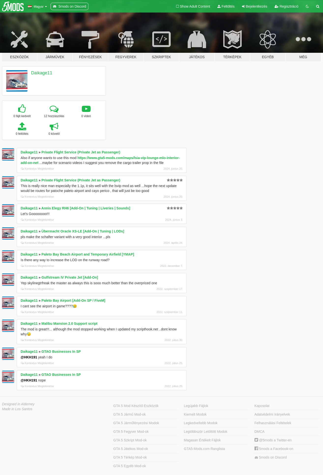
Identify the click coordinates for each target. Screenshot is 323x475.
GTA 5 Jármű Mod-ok (129, 414)
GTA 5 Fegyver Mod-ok (131, 432)
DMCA (259, 432)
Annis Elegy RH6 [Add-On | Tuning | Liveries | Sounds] (85, 208)
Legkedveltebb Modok (201, 423)
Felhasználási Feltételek (272, 423)
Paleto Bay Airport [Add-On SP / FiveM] (73, 300)
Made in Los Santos (17, 409)
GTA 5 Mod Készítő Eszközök (135, 406)
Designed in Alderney (18, 404)
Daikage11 (41, 72)
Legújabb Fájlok (196, 406)
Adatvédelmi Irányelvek (272, 414)
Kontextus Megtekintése (37, 168)
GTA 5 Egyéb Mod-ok (129, 466)
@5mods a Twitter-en (273, 440)
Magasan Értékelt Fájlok (202, 440)
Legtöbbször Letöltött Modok (205, 432)
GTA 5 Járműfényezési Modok (136, 423)
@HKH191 (29, 357)
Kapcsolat (261, 406)
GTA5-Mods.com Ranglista (204, 449)
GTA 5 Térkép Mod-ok (130, 457)
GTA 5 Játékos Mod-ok (130, 449)
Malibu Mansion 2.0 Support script (70, 324)
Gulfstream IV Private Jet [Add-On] (70, 277)
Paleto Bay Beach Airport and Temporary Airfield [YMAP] (88, 254)
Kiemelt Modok (195, 414)
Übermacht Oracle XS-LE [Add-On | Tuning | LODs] (83, 231)
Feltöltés (226, 6)
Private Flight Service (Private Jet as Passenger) (81, 152)
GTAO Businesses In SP (61, 351)
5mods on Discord (270, 457)
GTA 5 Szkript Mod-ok (130, 440)
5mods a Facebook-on (273, 449)
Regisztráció (286, 6)
